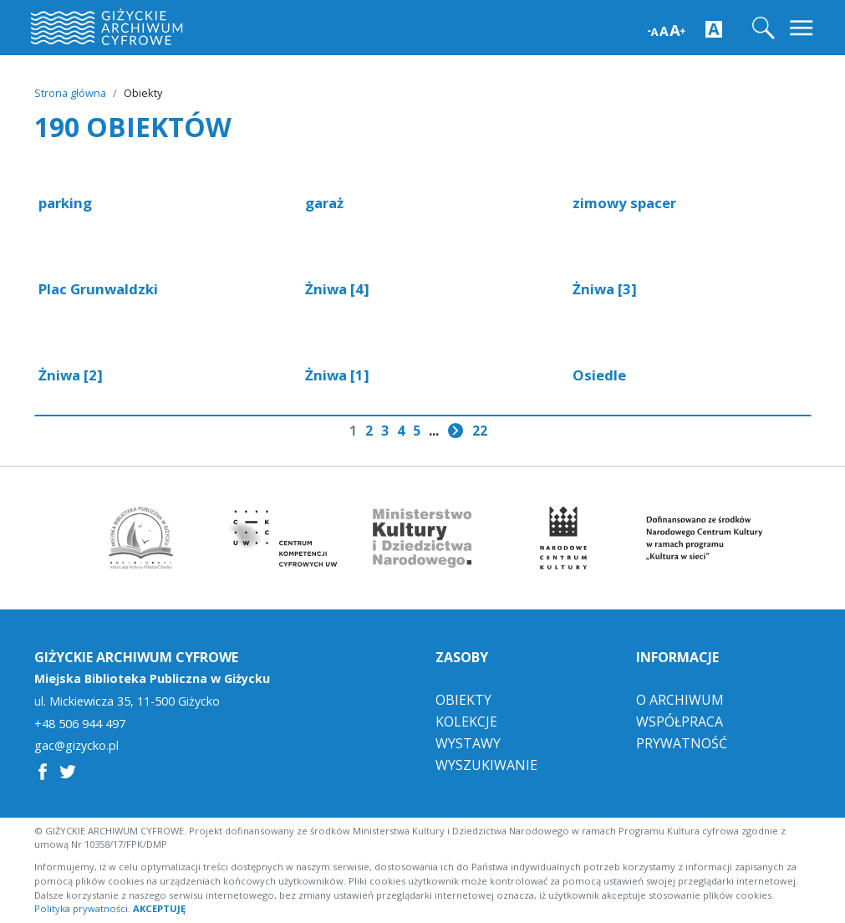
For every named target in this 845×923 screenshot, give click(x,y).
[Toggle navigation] (802, 28)
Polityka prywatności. (82, 908)
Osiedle (599, 375)
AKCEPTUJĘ (159, 908)
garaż (324, 202)
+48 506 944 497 (79, 724)
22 (479, 430)
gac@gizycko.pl (76, 746)
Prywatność (681, 743)
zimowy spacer (624, 202)
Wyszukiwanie (486, 765)
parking (65, 202)
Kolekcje (466, 721)
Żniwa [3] (605, 288)
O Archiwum (680, 699)
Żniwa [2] (70, 375)
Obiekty (463, 699)
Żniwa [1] (337, 375)
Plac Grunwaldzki (98, 288)
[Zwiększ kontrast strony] (714, 28)
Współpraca (679, 721)
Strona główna (70, 92)
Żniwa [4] (337, 288)
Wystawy (468, 743)
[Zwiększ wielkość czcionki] (666, 29)
